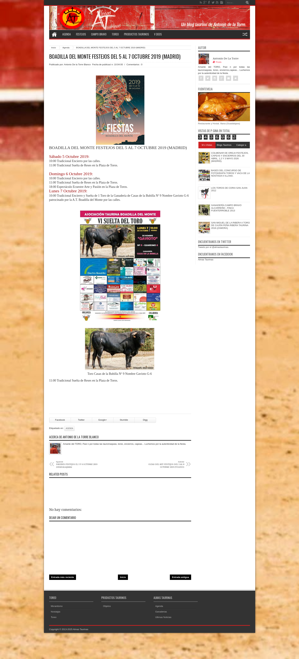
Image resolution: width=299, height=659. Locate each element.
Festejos (81, 34)
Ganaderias (161, 611)
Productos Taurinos (136, 34)
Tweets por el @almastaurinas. (213, 247)
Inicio (53, 47)
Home (54, 34)
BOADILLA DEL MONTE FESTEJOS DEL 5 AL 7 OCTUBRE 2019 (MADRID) (114, 56)
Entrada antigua (180, 577)
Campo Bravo (98, 34)
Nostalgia (55, 611)
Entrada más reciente (62, 577)
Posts (217, 62)
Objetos (107, 606)
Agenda (66, 34)
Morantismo (57, 606)
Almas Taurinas (205, 259)
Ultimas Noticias (163, 617)
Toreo (115, 34)
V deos (158, 34)
